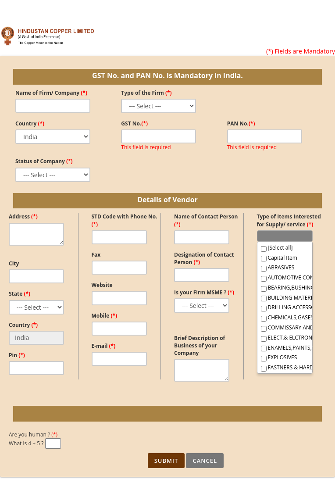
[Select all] (277, 248)
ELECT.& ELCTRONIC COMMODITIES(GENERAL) (285, 338)
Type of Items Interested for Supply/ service (289, 220)
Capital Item (279, 258)
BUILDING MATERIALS (285, 298)
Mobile (105, 315)
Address (23, 216)
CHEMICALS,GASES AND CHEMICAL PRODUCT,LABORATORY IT (285, 318)
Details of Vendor (167, 199)
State (19, 293)
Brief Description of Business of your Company (199, 345)
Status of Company (44, 161)
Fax (96, 254)
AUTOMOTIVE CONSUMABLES (285, 278)
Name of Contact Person (206, 220)
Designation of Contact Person (204, 258)
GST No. (134, 123)
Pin (17, 355)
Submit (166, 461)
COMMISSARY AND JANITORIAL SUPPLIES (285, 328)
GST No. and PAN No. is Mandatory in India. (167, 75)
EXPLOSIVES (279, 357)
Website (102, 285)
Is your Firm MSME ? (204, 292)
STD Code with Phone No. (124, 220)
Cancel (204, 461)
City (14, 263)
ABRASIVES (278, 268)
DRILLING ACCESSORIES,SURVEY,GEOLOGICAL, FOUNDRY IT (285, 307)
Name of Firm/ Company (51, 93)
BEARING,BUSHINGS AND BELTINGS (285, 288)
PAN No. (241, 123)
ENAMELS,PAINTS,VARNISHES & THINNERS (285, 348)
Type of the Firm (146, 93)
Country (29, 123)
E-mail (104, 346)
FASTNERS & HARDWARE (285, 368)
